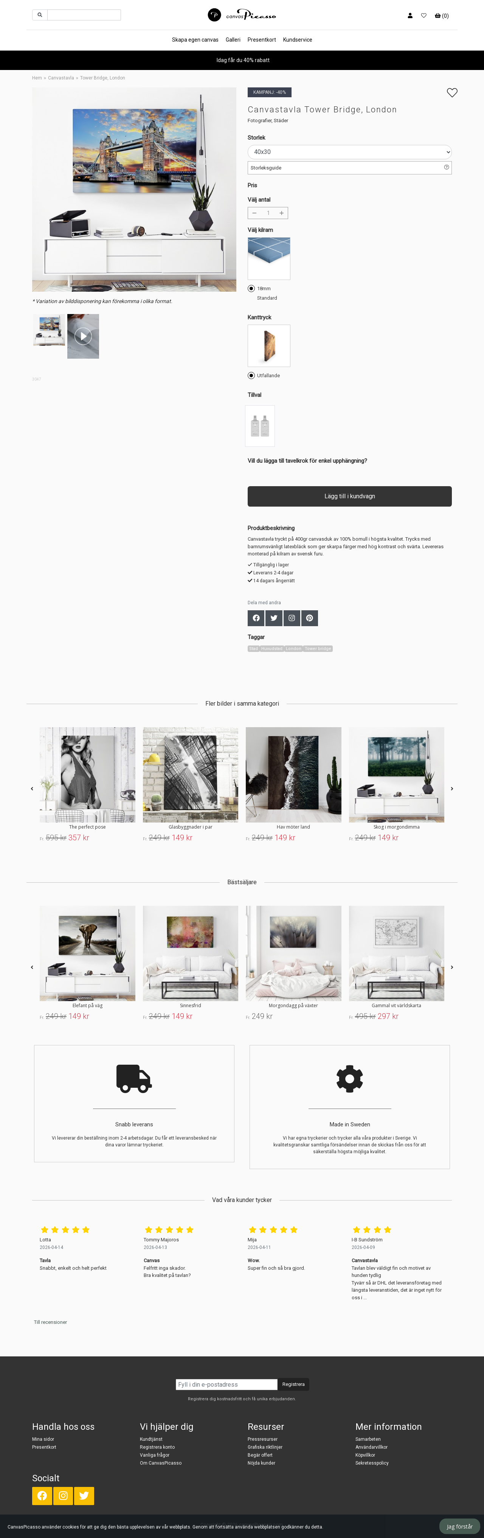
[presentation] (32, 789)
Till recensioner (50, 1322)
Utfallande (264, 375)
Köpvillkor (365, 1455)
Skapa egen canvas (195, 40)
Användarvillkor (371, 1447)
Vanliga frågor (154, 1455)
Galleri (233, 40)
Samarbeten (368, 1439)
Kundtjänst (151, 1439)
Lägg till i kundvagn (349, 496)
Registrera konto (157, 1447)
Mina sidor (43, 1439)
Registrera (293, 1384)
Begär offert (260, 1455)
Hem (37, 78)
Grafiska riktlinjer (265, 1447)
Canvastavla (61, 78)
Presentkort (262, 40)
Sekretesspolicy (372, 1463)
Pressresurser (263, 1439)
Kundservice (297, 40)
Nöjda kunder (261, 1463)
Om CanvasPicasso (161, 1463)
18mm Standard (262, 292)
